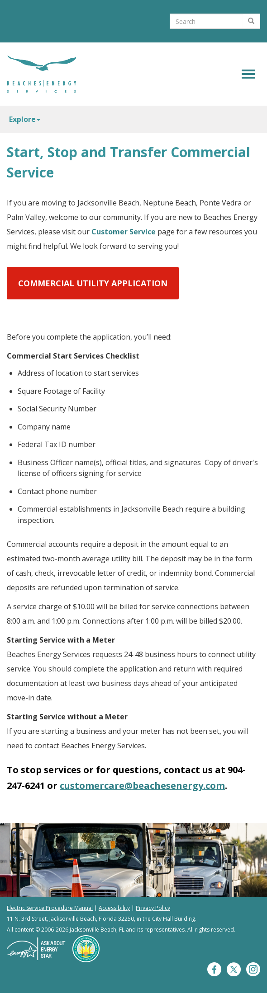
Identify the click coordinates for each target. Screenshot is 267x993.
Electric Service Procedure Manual (50, 908)
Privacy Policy (153, 908)
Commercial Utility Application (92, 283)
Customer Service (123, 232)
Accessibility (114, 908)
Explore (24, 119)
